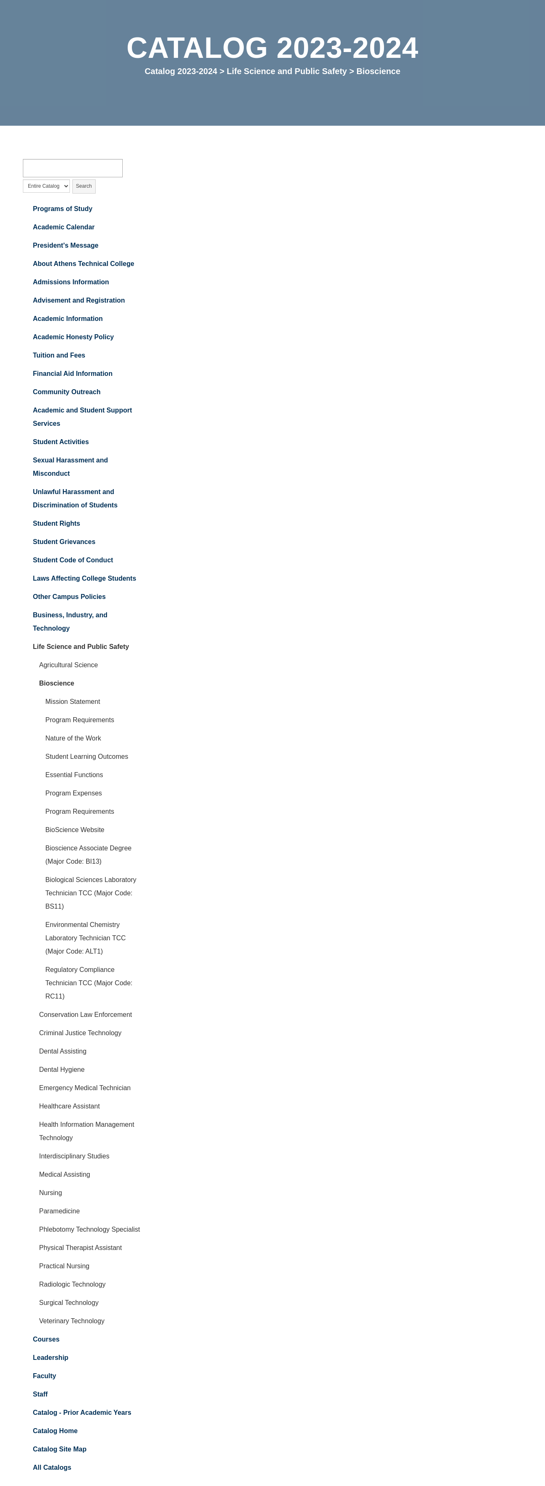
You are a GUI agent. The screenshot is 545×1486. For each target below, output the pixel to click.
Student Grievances (64, 542)
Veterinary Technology (71, 1321)
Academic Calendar (64, 227)
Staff (40, 1395)
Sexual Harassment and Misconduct (70, 467)
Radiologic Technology (72, 1285)
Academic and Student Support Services (82, 418)
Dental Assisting (63, 1052)
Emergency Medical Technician (85, 1088)
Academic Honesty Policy (73, 337)
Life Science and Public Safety (287, 71)
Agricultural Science (68, 665)
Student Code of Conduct (73, 560)
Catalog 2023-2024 (181, 71)
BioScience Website (74, 830)
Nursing (50, 1193)
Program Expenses (73, 794)
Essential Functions (74, 775)
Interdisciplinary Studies (74, 1156)
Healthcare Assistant (69, 1107)
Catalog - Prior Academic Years (82, 1413)
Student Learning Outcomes (86, 757)
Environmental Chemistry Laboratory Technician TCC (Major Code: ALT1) (85, 939)
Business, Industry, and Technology (70, 622)
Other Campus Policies (69, 597)
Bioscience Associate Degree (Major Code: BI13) (88, 855)
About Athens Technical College (83, 264)
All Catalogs (52, 1468)
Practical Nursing (64, 1266)
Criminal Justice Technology (80, 1033)
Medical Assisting (64, 1175)
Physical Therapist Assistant (80, 1248)
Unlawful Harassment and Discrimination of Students (75, 499)
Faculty (44, 1376)
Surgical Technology (69, 1303)
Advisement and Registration (79, 301)
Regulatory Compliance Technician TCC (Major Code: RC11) (89, 984)
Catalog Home (55, 1431)
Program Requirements (79, 720)
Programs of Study (62, 209)
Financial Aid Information (72, 374)
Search (84, 187)
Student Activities (61, 442)
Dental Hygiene (61, 1070)
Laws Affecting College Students (84, 579)
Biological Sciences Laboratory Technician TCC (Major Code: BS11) (90, 894)
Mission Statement (72, 702)
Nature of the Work (73, 739)
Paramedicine (59, 1211)
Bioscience (56, 684)
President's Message (66, 246)
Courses (46, 1340)
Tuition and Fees (59, 356)
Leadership (50, 1358)
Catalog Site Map (60, 1450)
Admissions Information (71, 282)
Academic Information (68, 319)
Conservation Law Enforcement (85, 1015)
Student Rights (56, 524)
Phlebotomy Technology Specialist (89, 1230)
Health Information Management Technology (86, 1132)
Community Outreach (67, 392)
